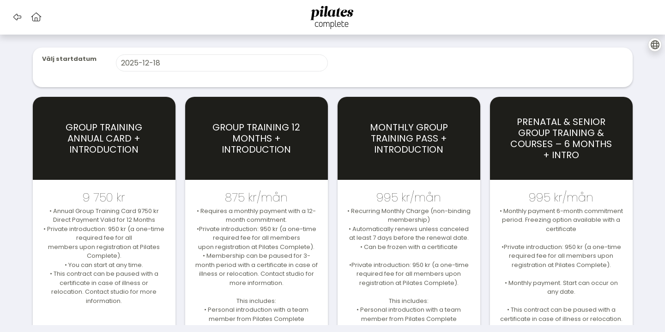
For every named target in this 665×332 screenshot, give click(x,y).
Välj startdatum (69, 58)
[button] (17, 17)
